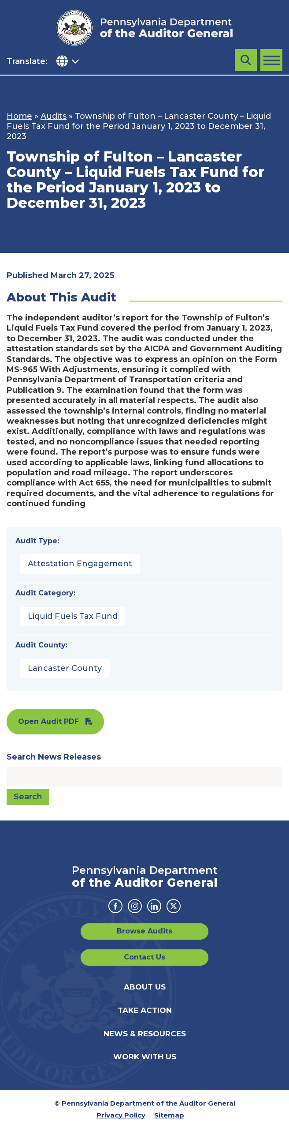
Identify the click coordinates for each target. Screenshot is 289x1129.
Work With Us (144, 1056)
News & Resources (145, 1033)
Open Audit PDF (48, 721)
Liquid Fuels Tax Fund (73, 616)
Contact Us (144, 957)
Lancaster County (65, 668)
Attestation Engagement (80, 563)
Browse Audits (144, 931)
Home (19, 116)
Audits (54, 116)
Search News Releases (54, 757)
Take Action (145, 1010)
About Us (145, 986)
